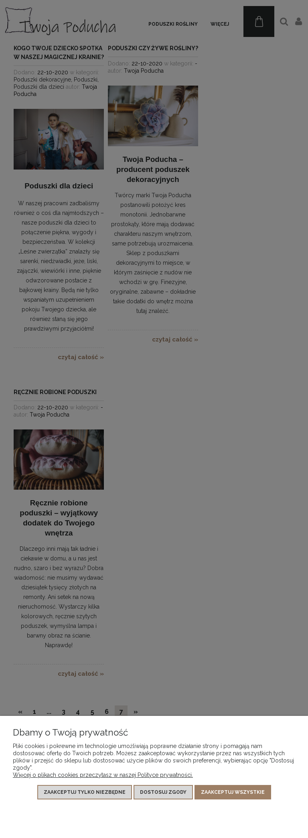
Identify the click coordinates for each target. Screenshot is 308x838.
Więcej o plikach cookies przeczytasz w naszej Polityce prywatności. (103, 775)
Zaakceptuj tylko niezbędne (85, 792)
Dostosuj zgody (163, 792)
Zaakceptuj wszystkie (233, 792)
